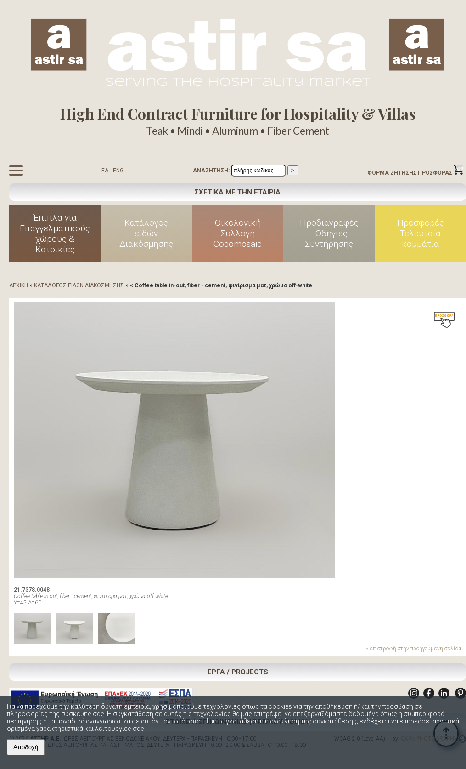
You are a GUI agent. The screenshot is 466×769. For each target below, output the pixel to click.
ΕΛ (105, 170)
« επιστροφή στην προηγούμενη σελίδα (413, 648)
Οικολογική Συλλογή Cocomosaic (237, 233)
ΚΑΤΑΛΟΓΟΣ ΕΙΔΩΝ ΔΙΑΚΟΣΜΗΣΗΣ (79, 285)
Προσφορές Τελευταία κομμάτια (420, 233)
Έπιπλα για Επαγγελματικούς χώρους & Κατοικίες (55, 233)
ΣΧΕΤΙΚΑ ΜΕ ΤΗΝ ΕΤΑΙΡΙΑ (238, 192)
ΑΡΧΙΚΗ (18, 285)
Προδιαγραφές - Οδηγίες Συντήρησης (329, 233)
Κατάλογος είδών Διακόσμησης (146, 233)
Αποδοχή (25, 747)
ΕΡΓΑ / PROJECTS (238, 672)
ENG (118, 170)
